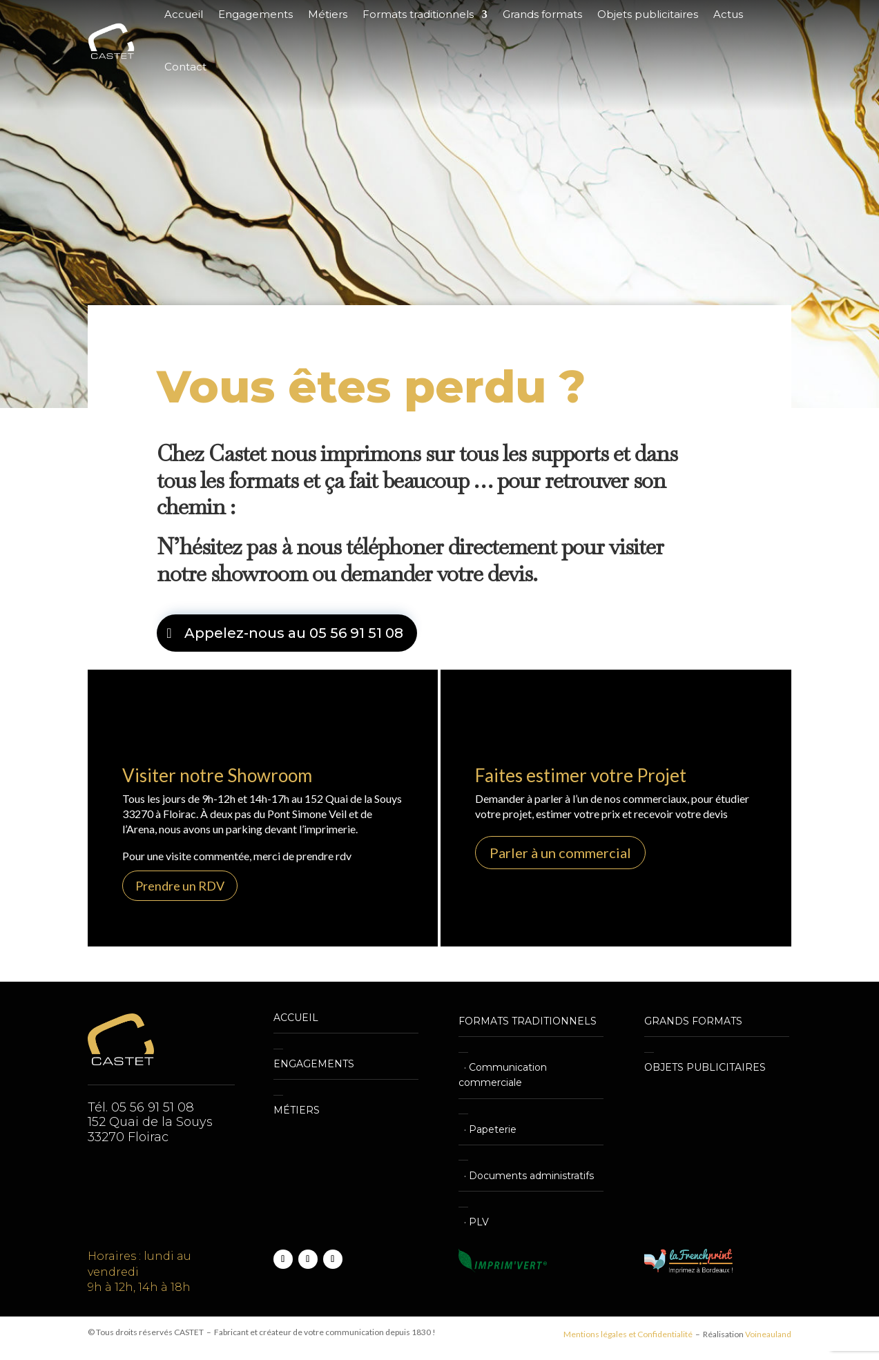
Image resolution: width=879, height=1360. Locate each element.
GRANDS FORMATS (693, 1021)
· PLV (473, 1222)
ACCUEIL (295, 1017)
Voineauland (768, 1334)
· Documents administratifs (526, 1175)
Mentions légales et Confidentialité (628, 1334)
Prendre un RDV (179, 885)
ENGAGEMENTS (313, 1064)
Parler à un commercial (560, 852)
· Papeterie (487, 1129)
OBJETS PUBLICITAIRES (705, 1067)
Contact (185, 66)
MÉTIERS (296, 1110)
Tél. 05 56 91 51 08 (141, 1107)
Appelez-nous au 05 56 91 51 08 (293, 633)
